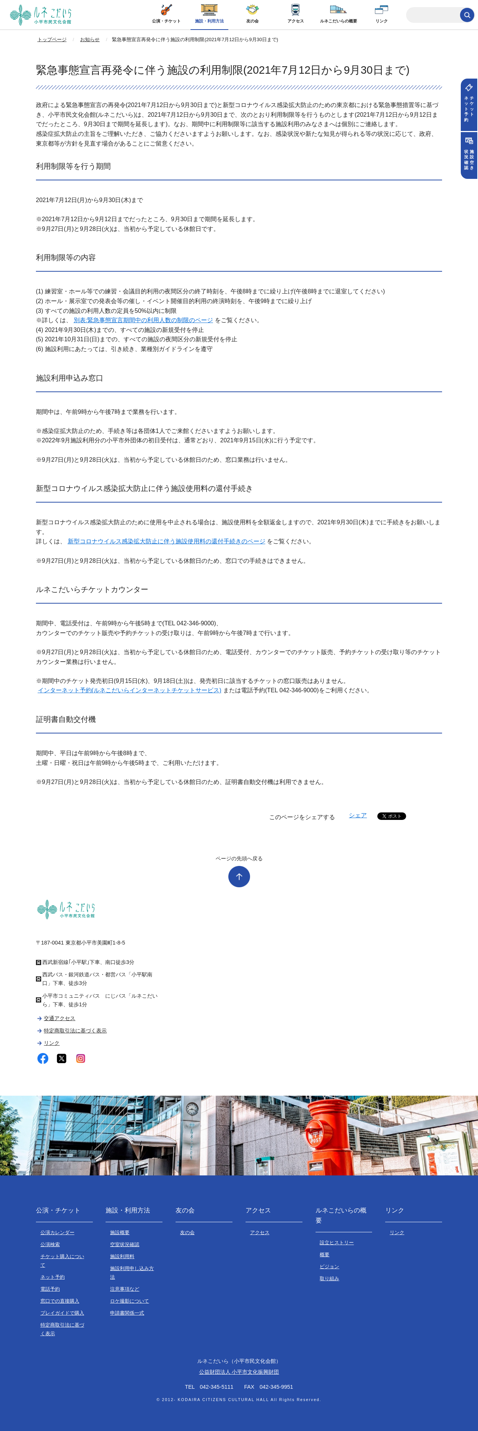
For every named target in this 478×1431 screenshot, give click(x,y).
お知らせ (90, 39)
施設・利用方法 (209, 21)
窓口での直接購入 (59, 1301)
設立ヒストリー (337, 1242)
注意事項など (124, 1289)
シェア (358, 815)
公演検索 (50, 1244)
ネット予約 (52, 1277)
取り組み (329, 1278)
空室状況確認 (124, 1244)
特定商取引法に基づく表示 (75, 1031)
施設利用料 (122, 1256)
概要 (324, 1254)
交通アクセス (59, 1018)
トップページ (52, 39)
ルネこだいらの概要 (338, 21)
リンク (381, 21)
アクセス (295, 21)
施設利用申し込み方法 (132, 1273)
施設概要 (120, 1232)
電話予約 (50, 1289)
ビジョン (329, 1266)
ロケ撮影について (129, 1301)
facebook (42, 1058)
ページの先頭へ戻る (239, 858)
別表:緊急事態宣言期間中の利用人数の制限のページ (143, 320)
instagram (80, 1058)
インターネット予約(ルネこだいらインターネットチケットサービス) (130, 690)
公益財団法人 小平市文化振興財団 (239, 1372)
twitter (61, 1058)
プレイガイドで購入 (62, 1313)
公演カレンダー (57, 1232)
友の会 (252, 21)
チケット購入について (62, 1261)
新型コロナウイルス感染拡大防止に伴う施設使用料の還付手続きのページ (166, 541)
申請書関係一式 (127, 1313)
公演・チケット (166, 21)
